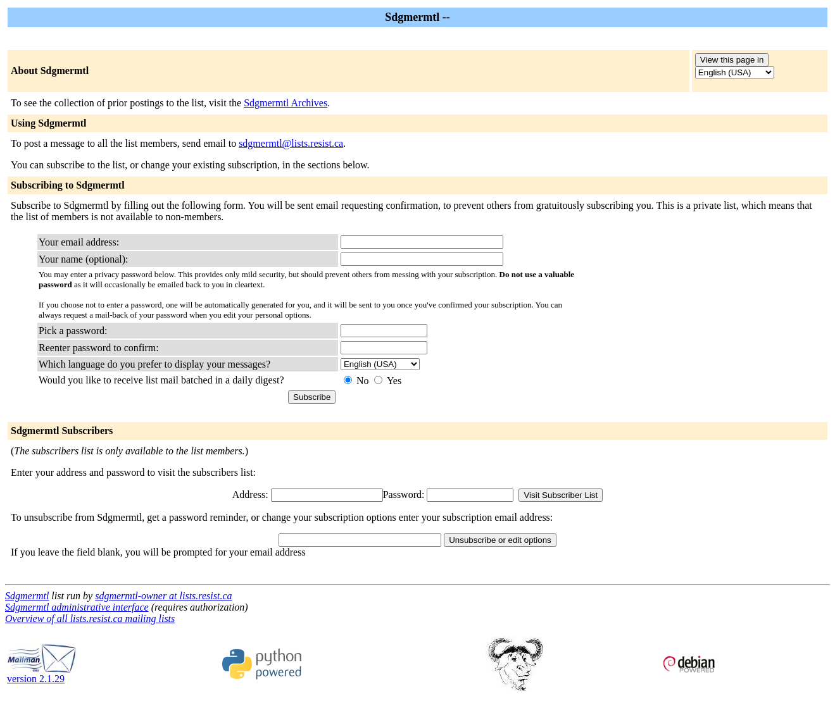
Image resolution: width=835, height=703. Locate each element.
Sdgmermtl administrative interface (77, 607)
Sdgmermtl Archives (285, 102)
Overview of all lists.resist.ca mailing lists (90, 618)
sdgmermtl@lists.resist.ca (291, 143)
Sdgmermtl (27, 595)
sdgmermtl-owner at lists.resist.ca (163, 595)
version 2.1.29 (42, 674)
